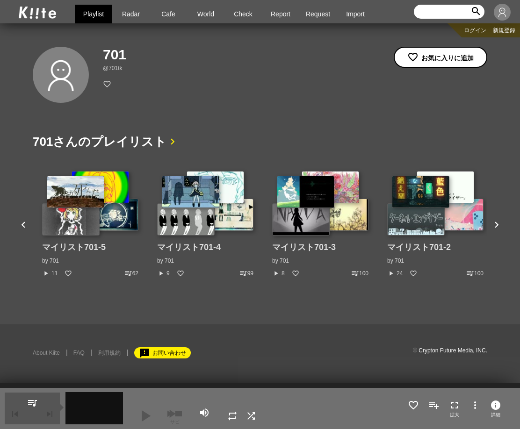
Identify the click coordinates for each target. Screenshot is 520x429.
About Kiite (46, 353)
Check (243, 14)
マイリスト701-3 (304, 247)
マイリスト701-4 (189, 247)
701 (54, 260)
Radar (131, 14)
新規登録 (504, 30)
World (205, 14)
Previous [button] (23, 224)
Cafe (168, 14)
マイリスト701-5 (74, 247)
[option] (90, 224)
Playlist (93, 14)
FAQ (79, 353)
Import (355, 14)
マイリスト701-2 (419, 247)
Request (318, 14)
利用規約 (109, 353)
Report (280, 14)
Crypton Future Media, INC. (453, 350)
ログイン (475, 30)
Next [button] (496, 224)
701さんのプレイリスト (99, 142)
